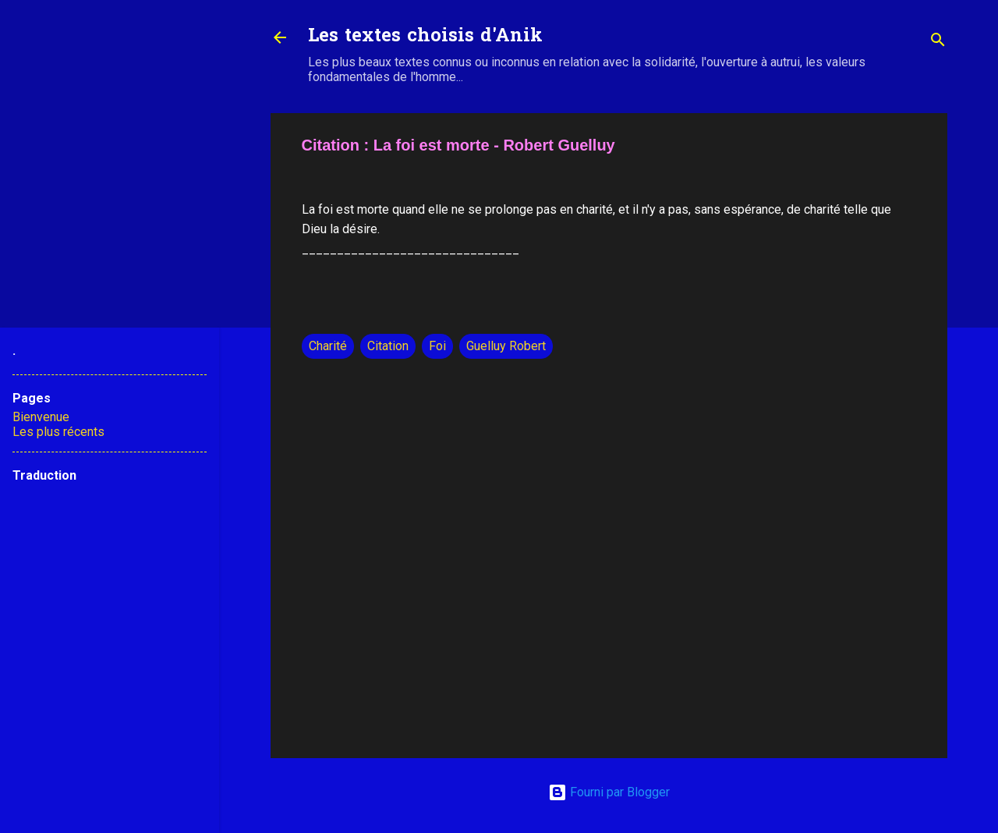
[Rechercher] (938, 42)
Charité (328, 346)
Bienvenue (40, 416)
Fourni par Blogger (609, 792)
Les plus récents (58, 431)
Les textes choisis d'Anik (425, 37)
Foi (437, 346)
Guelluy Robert (506, 346)
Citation (388, 346)
